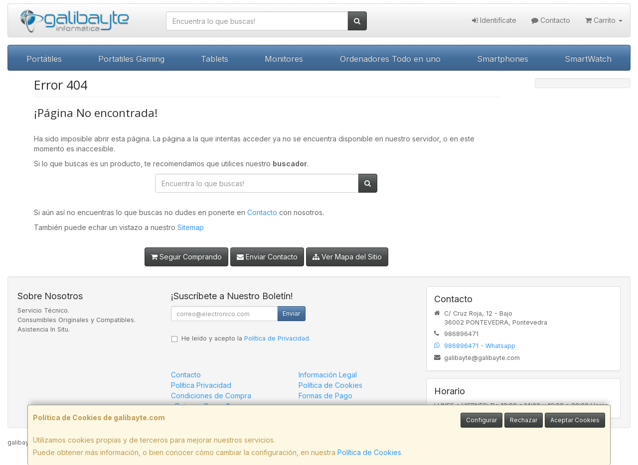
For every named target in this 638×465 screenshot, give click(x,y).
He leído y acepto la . (246, 338)
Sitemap (190, 227)
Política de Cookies (369, 452)
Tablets (214, 59)
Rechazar (523, 420)
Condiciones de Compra (211, 395)
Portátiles (44, 59)
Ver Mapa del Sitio (347, 256)
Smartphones (502, 59)
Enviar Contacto (267, 256)
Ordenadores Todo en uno (390, 59)
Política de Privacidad (276, 338)
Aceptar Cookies (575, 420)
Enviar (291, 313)
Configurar (481, 420)
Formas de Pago (325, 395)
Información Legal (328, 374)
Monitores (284, 59)
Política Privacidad (201, 385)
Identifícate (494, 20)
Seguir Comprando (186, 256)
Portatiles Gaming (131, 59)
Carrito (604, 20)
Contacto (550, 20)
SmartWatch (588, 59)
